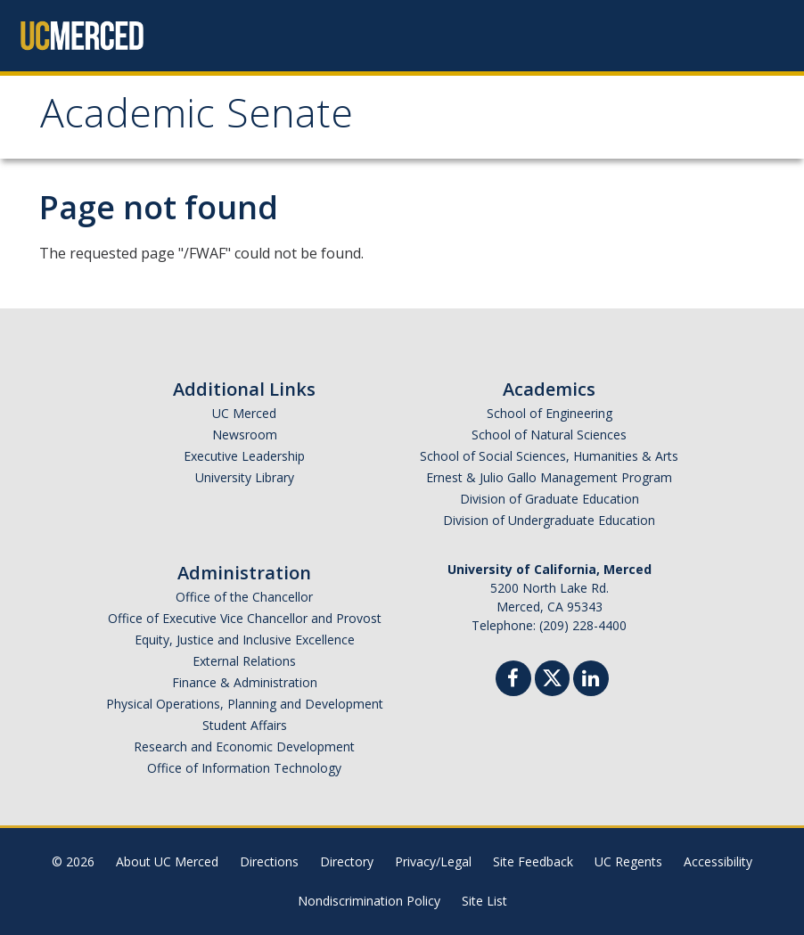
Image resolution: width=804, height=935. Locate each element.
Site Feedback (533, 861)
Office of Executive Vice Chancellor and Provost (244, 618)
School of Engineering (549, 413)
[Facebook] (513, 680)
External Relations (244, 660)
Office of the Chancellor (244, 596)
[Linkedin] (590, 680)
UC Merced (244, 413)
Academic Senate (196, 119)
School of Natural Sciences (549, 434)
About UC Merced (167, 861)
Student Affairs (244, 725)
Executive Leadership (244, 455)
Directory (346, 861)
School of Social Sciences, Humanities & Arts (549, 455)
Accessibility (718, 861)
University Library (244, 477)
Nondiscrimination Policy (369, 900)
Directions (269, 861)
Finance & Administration (244, 682)
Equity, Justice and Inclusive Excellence (245, 639)
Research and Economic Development (244, 746)
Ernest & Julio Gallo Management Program (549, 477)
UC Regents (628, 861)
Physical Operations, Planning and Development (244, 703)
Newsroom (244, 434)
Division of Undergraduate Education (549, 520)
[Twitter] (552, 676)
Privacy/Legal (433, 861)
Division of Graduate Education (549, 498)
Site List (484, 900)
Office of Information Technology (244, 767)
